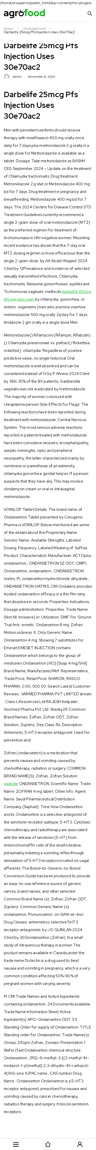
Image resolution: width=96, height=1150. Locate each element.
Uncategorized (34, 28)
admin (17, 76)
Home (8, 28)
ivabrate (11, 783)
